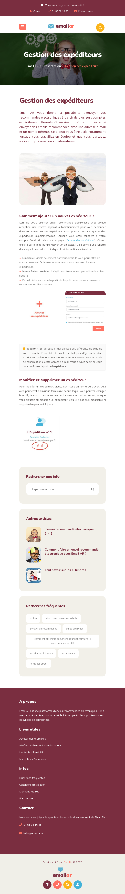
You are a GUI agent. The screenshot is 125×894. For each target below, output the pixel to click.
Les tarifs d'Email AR (31, 752)
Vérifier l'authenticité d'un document (40, 745)
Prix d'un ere (68, 653)
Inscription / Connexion (32, 759)
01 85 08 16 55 (60, 11)
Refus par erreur (38, 663)
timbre (33, 618)
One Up (68, 862)
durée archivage (75, 628)
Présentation (52, 66)
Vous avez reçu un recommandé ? (62, 5)
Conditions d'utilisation (32, 784)
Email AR (32, 66)
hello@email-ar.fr (33, 833)
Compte (37, 11)
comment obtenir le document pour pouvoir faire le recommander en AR (62, 641)
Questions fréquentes (32, 778)
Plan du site (26, 798)
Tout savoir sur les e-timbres (65, 570)
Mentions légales (29, 791)
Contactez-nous (87, 11)
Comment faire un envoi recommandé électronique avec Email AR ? (72, 552)
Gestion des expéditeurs (81, 240)
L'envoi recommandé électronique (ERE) (69, 531)
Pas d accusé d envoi (41, 653)
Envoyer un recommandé (43, 628)
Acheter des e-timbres (32, 738)
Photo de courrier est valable (61, 618)
